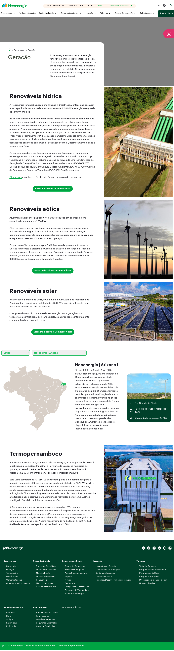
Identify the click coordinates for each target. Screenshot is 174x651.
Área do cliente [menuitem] (166, 13)
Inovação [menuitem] (89, 13)
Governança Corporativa (18, 583)
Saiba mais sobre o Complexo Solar (53, 332)
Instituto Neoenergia (74, 594)
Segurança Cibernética (46, 623)
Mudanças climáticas (46, 570)
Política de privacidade (71, 646)
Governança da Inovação (108, 570)
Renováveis (41, 580)
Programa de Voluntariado (77, 590)
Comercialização (14, 580)
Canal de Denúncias (45, 626)
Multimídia (11, 626)
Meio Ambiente (43, 573)
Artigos (9, 619)
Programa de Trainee (149, 577)
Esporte (68, 577)
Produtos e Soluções (72, 607)
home (9, 50)
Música (68, 580)
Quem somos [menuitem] (6, 13)
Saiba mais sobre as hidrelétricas (53, 189)
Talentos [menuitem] (104, 13)
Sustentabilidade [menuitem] (46, 13)
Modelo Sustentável (45, 577)
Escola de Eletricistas (75, 566)
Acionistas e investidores (119, 6)
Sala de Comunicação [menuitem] (124, 13)
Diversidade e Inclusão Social (153, 580)
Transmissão (12, 573)
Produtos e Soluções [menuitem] (27, 13)
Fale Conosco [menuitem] (146, 13)
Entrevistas (11, 623)
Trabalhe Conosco (147, 566)
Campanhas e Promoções (77, 587)
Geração (10, 570)
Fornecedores (42, 616)
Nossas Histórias (147, 583)
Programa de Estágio (149, 573)
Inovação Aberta (104, 577)
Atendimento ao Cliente (47, 613)
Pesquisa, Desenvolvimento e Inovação (114, 580)
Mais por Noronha (44, 583)
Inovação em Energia (106, 566)
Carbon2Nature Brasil (46, 587)
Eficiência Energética (74, 570)
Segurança (70, 583)
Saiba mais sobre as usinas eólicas (52, 271)
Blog (8, 616)
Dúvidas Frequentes (45, 619)
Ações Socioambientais (76, 573)
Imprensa (10, 613)
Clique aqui (15, 177)
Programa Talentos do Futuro (153, 570)
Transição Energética (46, 566)
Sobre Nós (11, 566)
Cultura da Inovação (105, 573)
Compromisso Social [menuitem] (70, 13)
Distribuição (12, 577)
